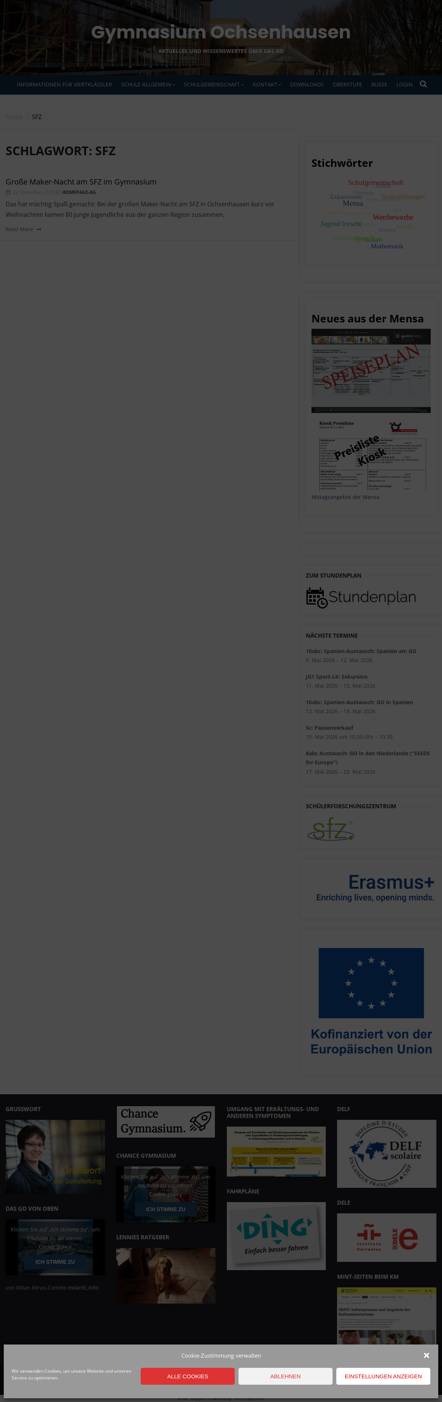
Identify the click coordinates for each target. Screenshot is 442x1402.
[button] (426, 1355)
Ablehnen (285, 1376)
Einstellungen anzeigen (383, 1376)
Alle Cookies (187, 1376)
